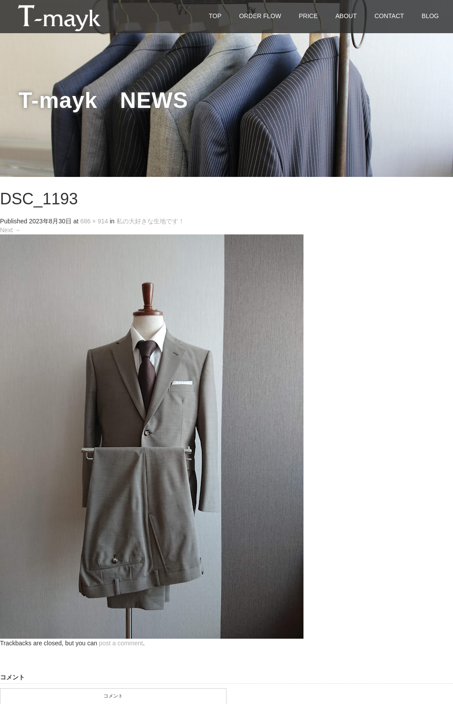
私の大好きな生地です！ (150, 221)
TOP (215, 15)
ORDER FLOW (260, 15)
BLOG (430, 15)
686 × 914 (94, 221)
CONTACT (389, 15)
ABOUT (346, 15)
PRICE (308, 15)
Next (10, 230)
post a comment (121, 643)
